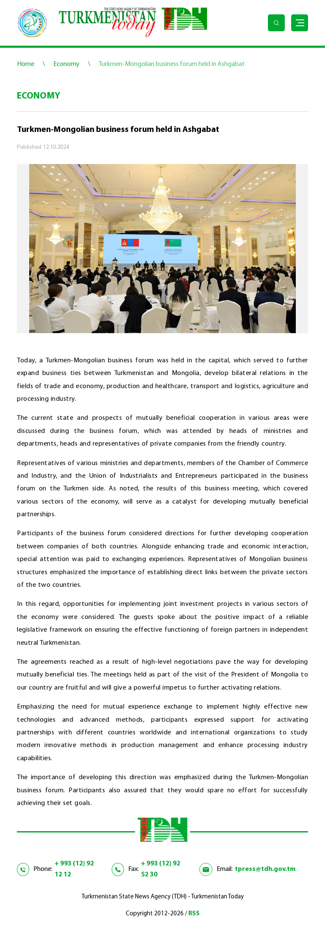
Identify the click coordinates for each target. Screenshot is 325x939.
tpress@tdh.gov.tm (265, 869)
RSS (194, 914)
